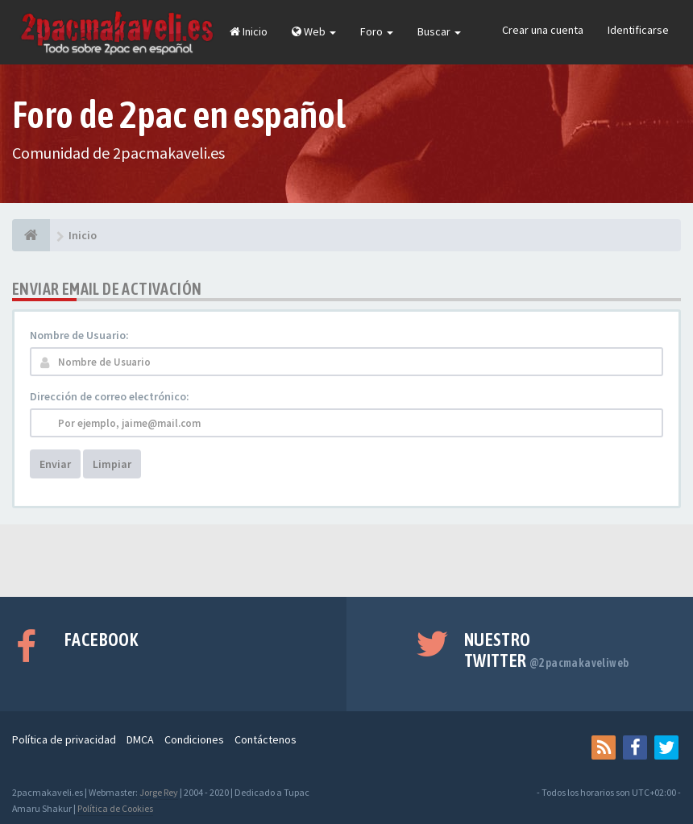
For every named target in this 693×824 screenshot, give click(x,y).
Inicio (249, 31)
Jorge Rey (158, 792)
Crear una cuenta (542, 30)
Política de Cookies (115, 808)
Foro (376, 31)
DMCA (140, 739)
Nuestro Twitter (546, 650)
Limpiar (112, 464)
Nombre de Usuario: (79, 335)
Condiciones (194, 739)
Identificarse (638, 30)
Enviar (55, 464)
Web (314, 31)
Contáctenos (265, 739)
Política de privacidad (64, 739)
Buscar (439, 31)
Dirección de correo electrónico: (109, 396)
